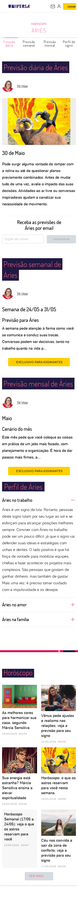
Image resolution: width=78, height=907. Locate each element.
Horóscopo (39, 24)
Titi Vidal (22, 86)
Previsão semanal (29, 43)
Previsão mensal (50, 43)
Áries (39, 30)
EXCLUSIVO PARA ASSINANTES (39, 362)
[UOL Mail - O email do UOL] (52, 6)
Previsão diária (9, 43)
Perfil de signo (69, 43)
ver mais (39, 876)
